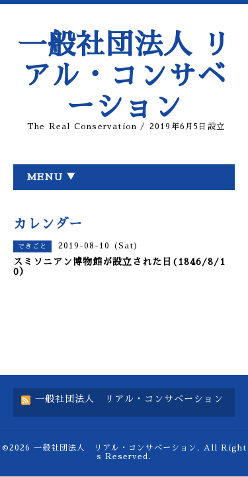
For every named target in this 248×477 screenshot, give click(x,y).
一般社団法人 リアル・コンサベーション (124, 75)
